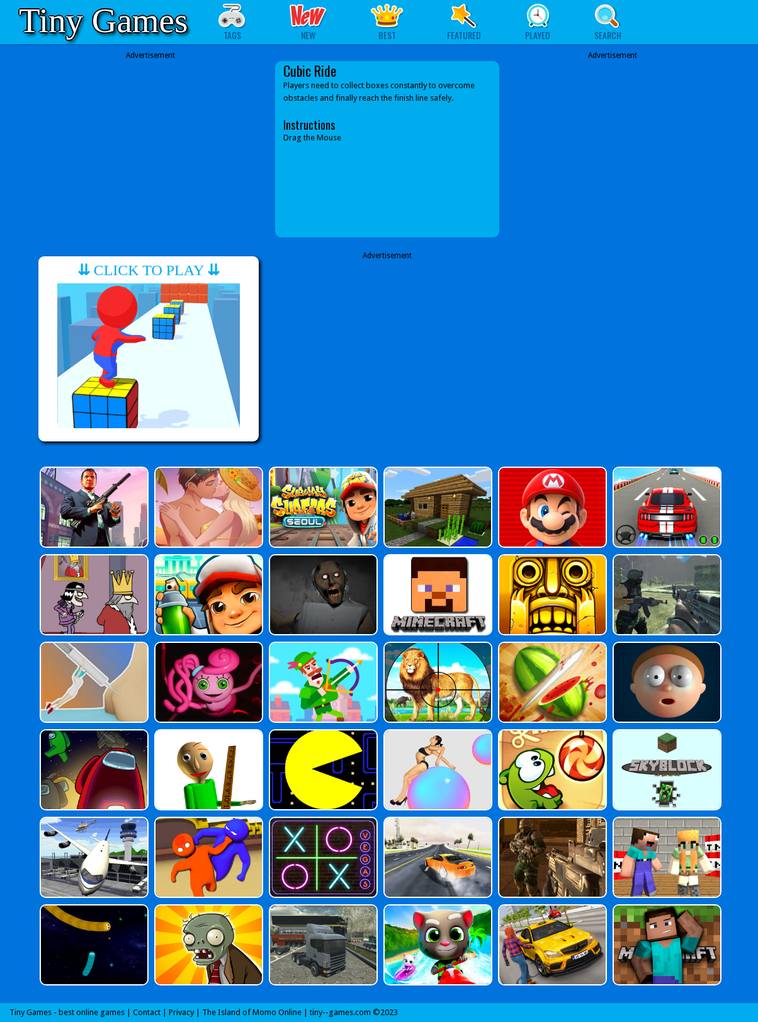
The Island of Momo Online (252, 1012)
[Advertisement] (150, 149)
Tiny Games (103, 20)
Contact (147, 1012)
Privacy (181, 1012)
